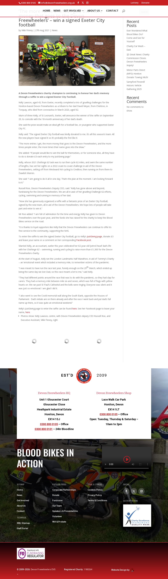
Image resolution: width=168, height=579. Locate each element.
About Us (93, 11)
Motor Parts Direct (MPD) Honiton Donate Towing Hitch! (137, 74)
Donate (145, 3)
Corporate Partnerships (64, 490)
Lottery (135, 3)
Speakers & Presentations (65, 511)
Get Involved (72, 11)
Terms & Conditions (97, 500)
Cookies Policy (95, 490)
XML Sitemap (23, 523)
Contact (112, 11)
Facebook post (83, 240)
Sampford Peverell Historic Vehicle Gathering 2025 (136, 85)
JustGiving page (94, 236)
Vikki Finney (27, 30)
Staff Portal (22, 528)
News (57, 11)
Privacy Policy (95, 495)
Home (46, 11)
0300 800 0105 (49, 424)
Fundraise (57, 500)
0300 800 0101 (44, 429)
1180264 (88, 569)
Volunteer (57, 516)
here (74, 308)
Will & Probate (59, 522)
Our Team (57, 506)
